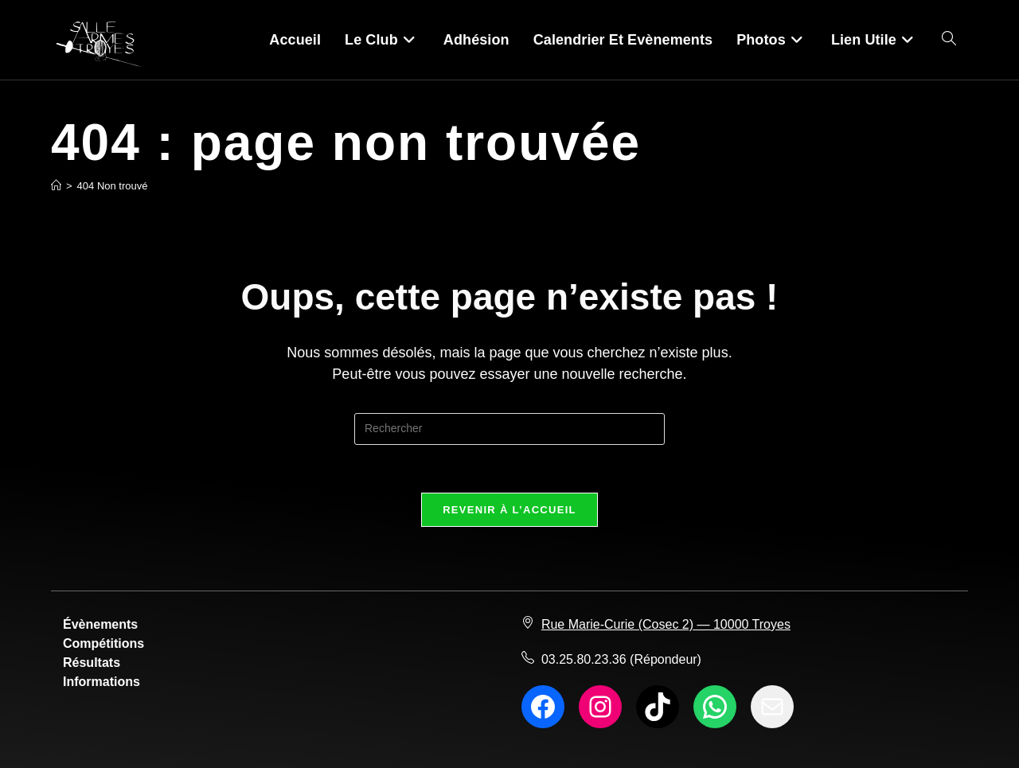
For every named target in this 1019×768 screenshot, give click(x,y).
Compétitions (103, 643)
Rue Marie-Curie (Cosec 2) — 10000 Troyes (666, 624)
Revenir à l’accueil (509, 510)
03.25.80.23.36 (584, 659)
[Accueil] (56, 186)
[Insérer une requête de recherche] (509, 429)
